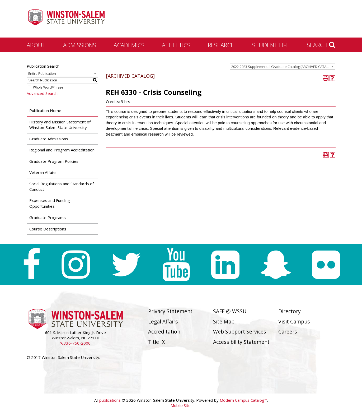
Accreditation (164, 331)
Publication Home (45, 110)
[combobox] (282, 66)
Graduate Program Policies (53, 161)
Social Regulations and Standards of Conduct (61, 186)
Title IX (156, 341)
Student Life (270, 45)
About (36, 45)
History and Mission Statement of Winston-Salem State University (60, 124)
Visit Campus (294, 321)
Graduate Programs (47, 217)
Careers (287, 331)
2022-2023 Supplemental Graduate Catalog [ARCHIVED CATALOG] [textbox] (282, 66)
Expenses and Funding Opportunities (49, 203)
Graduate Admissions (48, 138)
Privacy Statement (170, 311)
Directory (289, 311)
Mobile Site (181, 405)
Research (221, 45)
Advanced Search (42, 93)
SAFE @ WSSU (229, 311)
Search (321, 45)
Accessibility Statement (241, 341)
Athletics (176, 45)
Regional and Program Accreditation (62, 149)
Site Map (223, 321)
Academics (129, 45)
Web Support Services (239, 331)
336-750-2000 (75, 343)
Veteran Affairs (43, 172)
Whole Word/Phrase (48, 87)
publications (110, 400)
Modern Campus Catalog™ (243, 400)
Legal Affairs (163, 321)
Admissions (79, 45)
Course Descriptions (47, 229)
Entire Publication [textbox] (42, 73)
